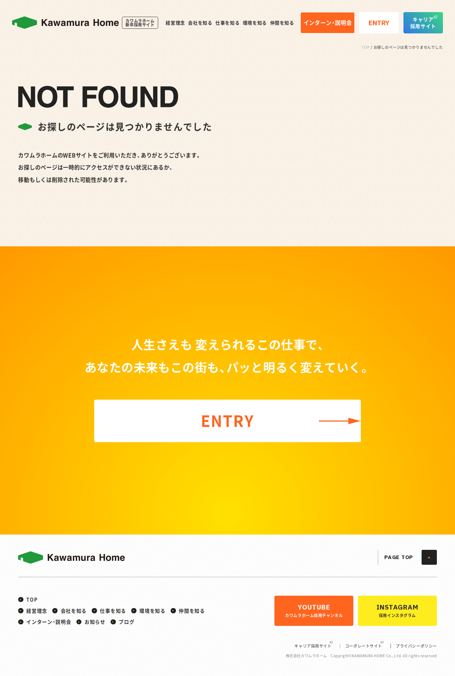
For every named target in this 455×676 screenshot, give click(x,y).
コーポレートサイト (363, 646)
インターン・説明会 (48, 621)
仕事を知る (227, 23)
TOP (366, 47)
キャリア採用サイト (312, 646)
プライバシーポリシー (416, 646)
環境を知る (255, 23)
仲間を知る (282, 23)
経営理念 (175, 23)
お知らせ (95, 621)
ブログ (126, 621)
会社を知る (200, 23)
